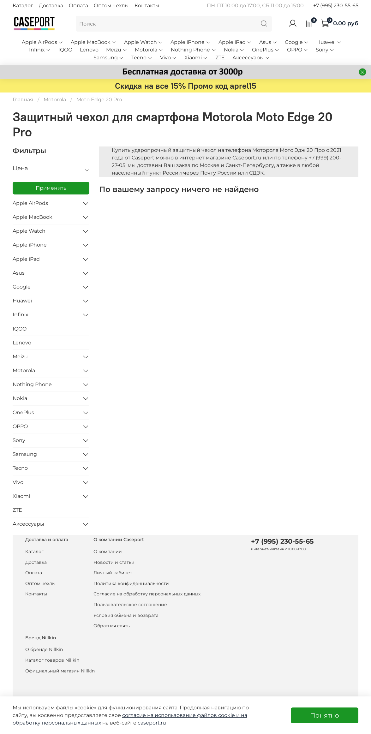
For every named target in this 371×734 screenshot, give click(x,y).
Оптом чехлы (111, 6)
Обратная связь (111, 626)
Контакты (147, 6)
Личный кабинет (112, 573)
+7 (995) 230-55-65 (335, 6)
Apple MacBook (94, 42)
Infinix (40, 50)
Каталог (23, 6)
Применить (51, 188)
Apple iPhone (191, 42)
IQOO (65, 50)
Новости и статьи (114, 562)
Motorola (149, 50)
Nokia (234, 50)
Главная (23, 100)
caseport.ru (152, 723)
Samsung (108, 58)
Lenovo (89, 50)
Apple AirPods (42, 42)
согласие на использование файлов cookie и (181, 715)
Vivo (168, 58)
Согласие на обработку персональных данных (146, 594)
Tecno (142, 58)
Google (297, 42)
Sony (325, 50)
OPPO (297, 50)
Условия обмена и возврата (126, 615)
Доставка (51, 6)
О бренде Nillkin (44, 649)
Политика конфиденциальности (131, 583)
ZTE (220, 58)
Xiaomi (196, 58)
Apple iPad (235, 42)
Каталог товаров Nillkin (52, 660)
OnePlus (265, 50)
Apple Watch (143, 42)
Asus (268, 42)
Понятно (324, 715)
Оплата (78, 6)
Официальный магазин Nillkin (60, 671)
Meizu (116, 50)
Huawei (329, 42)
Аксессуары (251, 58)
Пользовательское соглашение (130, 604)
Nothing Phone (193, 50)
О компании (107, 551)
